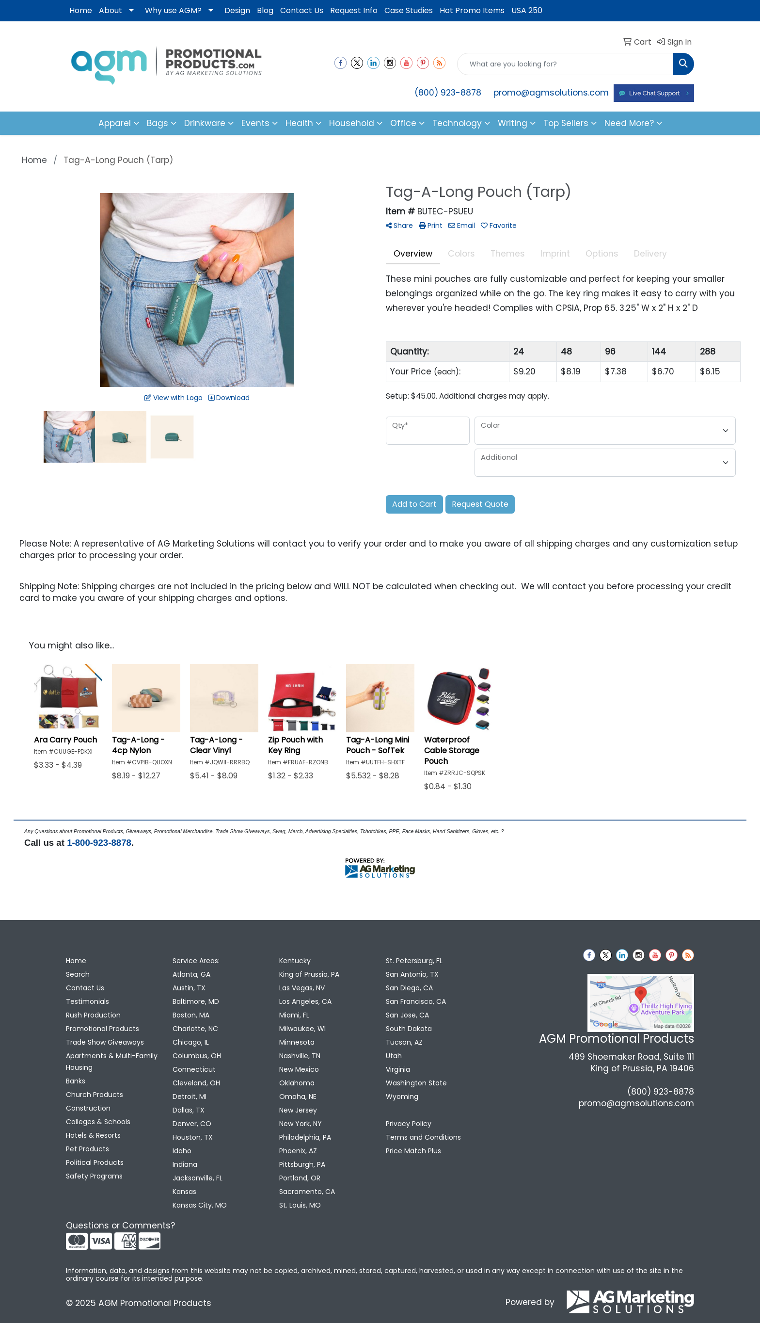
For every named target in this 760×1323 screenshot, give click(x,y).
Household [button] (351, 123)
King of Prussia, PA (309, 974)
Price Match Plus (413, 1151)
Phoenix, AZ (298, 1151)
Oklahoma (297, 1083)
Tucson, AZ (404, 1042)
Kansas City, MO (200, 1205)
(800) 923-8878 (447, 92)
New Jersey (298, 1110)
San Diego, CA (409, 988)
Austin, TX (189, 988)
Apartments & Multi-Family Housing (112, 1061)
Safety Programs (94, 1176)
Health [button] (299, 123)
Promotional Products (102, 1028)
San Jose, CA (407, 1015)
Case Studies (408, 10)
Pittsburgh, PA (302, 1164)
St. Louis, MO (300, 1205)
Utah (394, 1056)
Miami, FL (294, 1015)
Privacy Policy (408, 1124)
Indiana (185, 1164)
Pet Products (87, 1149)
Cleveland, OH (196, 1083)
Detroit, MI (189, 1096)
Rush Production (93, 1015)
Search (78, 974)
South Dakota (409, 1028)
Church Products (94, 1094)
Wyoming (402, 1096)
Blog (265, 10)
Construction (88, 1108)
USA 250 (526, 10)
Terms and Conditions (423, 1137)
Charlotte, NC (195, 1028)
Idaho (182, 1151)
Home (80, 10)
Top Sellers (565, 123)
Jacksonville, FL (197, 1178)
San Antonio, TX (412, 974)
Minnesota (297, 1042)
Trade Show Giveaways (105, 1042)
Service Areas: (196, 961)
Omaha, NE (298, 1096)
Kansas (184, 1191)
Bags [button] (157, 123)
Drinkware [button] (204, 123)
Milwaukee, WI (302, 1028)
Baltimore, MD (196, 1001)
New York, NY (300, 1124)
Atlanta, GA (191, 974)
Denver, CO (192, 1124)
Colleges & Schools (98, 1122)
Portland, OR (299, 1178)
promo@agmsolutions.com (551, 92)
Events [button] (255, 123)
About (110, 10)
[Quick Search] (565, 64)
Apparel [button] (114, 123)
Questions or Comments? (120, 1225)
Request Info (354, 10)
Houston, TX (193, 1137)
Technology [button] (457, 123)
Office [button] (403, 123)
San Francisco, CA (416, 1001)
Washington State (416, 1083)
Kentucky (295, 961)
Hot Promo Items (472, 10)
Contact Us (301, 10)
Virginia (398, 1069)
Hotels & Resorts (93, 1135)
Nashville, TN (299, 1056)
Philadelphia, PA (305, 1137)
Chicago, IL (191, 1042)
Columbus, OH (197, 1056)
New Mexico (299, 1069)
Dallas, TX (189, 1110)
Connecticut (194, 1069)
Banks (75, 1081)
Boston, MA (191, 1015)
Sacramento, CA (307, 1191)
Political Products (95, 1162)
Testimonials (87, 1001)
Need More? (629, 123)
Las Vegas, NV (302, 988)
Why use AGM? (173, 10)
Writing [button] (512, 123)
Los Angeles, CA (305, 1001)
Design (237, 10)
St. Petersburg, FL (414, 961)
